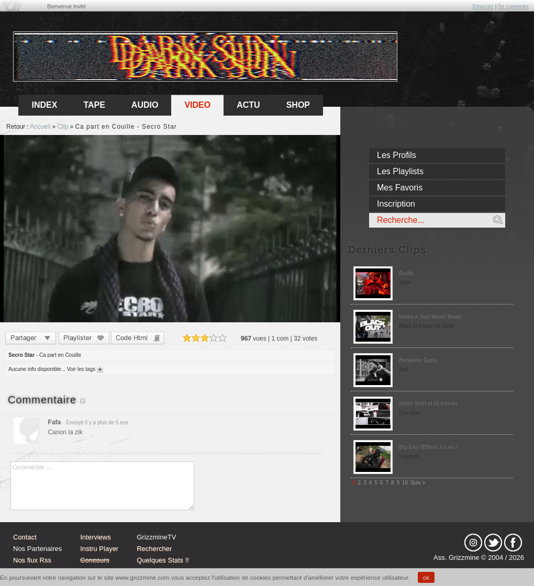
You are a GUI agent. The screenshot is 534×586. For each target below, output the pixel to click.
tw (493, 542)
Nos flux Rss (32, 560)
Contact (25, 537)
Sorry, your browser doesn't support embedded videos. (170, 228)
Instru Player (99, 549)
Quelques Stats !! (163, 560)
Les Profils (396, 155)
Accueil (40, 126)
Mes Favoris (399, 187)
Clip (62, 126)
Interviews (95, 537)
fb (513, 542)
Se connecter (513, 6)
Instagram (473, 542)
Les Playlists (400, 171)
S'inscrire (483, 6)
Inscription (396, 203)
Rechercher (154, 549)
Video (197, 104)
